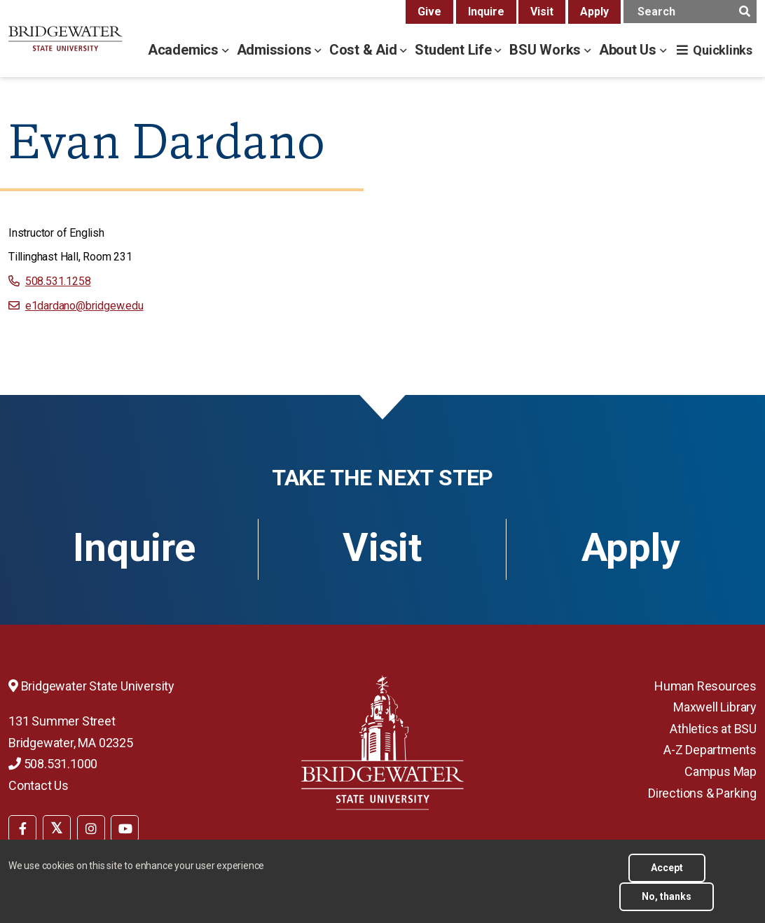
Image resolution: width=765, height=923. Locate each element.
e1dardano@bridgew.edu (84, 305)
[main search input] (690, 11)
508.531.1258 (58, 281)
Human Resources (705, 686)
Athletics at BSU (713, 728)
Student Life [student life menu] (455, 49)
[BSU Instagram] (91, 828)
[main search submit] (744, 11)
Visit (541, 11)
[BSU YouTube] (125, 828)
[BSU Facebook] (22, 828)
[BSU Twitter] (57, 828)
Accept (667, 867)
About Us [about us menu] (629, 49)
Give (429, 11)
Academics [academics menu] (185, 49)
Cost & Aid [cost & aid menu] (365, 49)
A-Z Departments (710, 749)
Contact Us (38, 785)
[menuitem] (22, 827)
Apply (594, 11)
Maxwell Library (715, 707)
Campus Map (720, 771)
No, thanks (666, 896)
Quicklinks (722, 50)
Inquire (486, 11)
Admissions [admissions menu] (276, 49)
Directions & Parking (702, 793)
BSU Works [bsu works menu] (546, 49)
